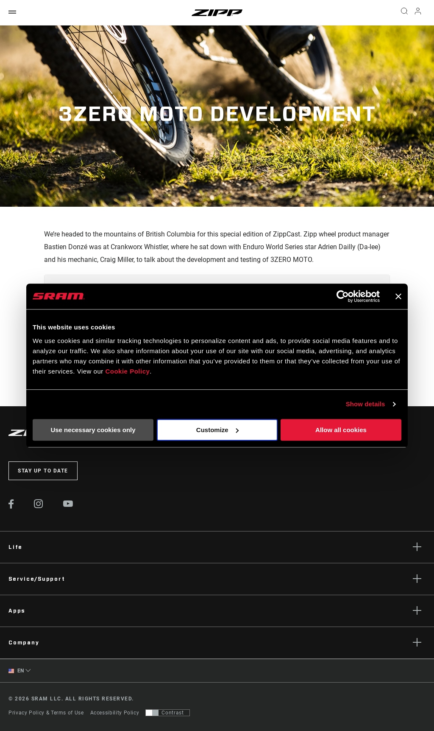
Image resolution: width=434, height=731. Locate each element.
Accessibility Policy (114, 713)
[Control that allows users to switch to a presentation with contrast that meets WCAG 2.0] (167, 712)
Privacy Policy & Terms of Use (46, 713)
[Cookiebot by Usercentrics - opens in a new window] (343, 296)
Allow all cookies (341, 429)
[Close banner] (398, 296)
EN (16, 671)
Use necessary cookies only (92, 429)
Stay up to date (43, 471)
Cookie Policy (127, 371)
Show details (365, 404)
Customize (217, 429)
